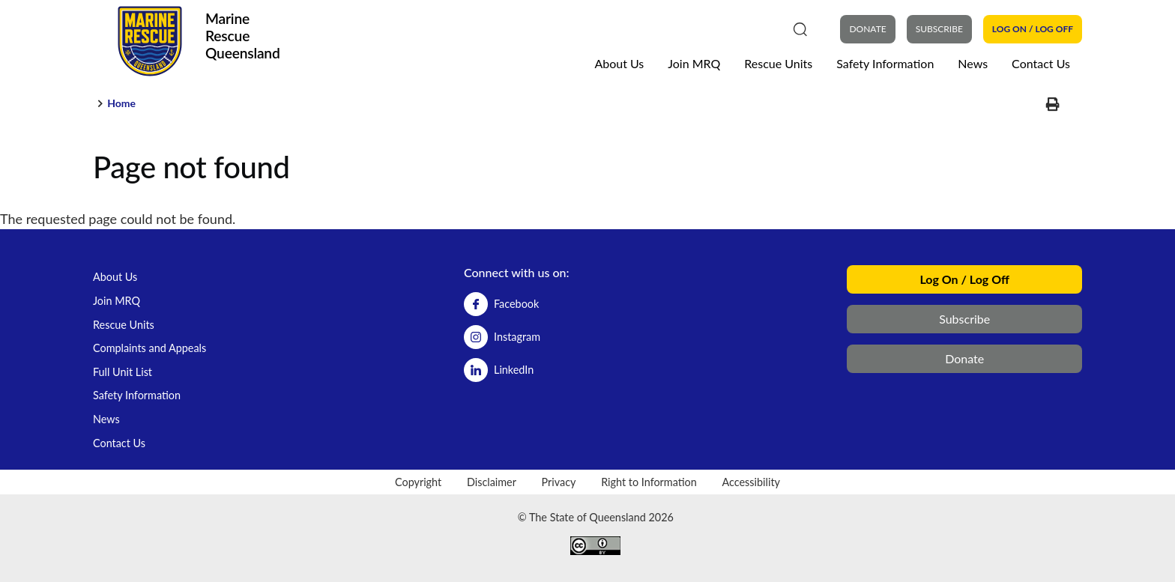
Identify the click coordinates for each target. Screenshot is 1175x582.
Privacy (559, 482)
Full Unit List (122, 372)
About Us (619, 63)
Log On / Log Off (1032, 28)
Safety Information (885, 63)
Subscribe (939, 28)
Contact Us (1041, 63)
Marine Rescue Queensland (242, 35)
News (973, 63)
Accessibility (751, 482)
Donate (964, 358)
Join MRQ (694, 63)
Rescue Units (778, 63)
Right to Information (649, 482)
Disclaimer (491, 482)
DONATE (867, 28)
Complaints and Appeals (149, 348)
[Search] (800, 28)
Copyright (418, 482)
